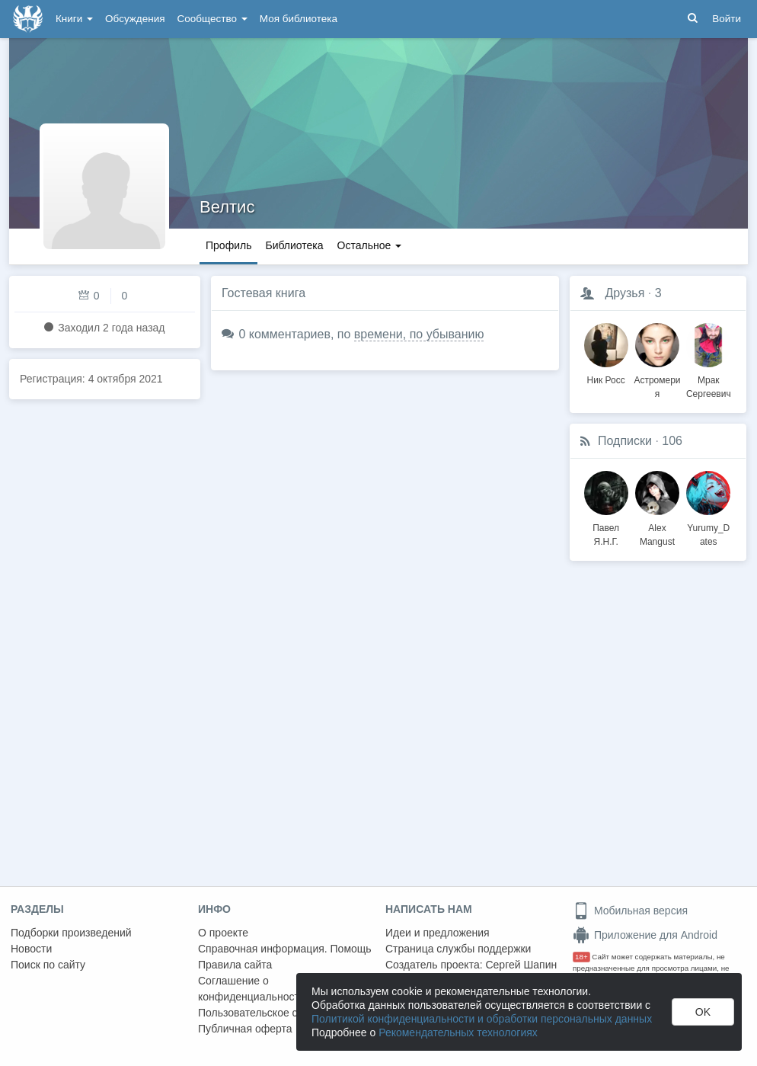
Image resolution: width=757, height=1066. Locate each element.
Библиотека (294, 245)
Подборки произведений (71, 933)
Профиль (228, 245)
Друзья (624, 293)
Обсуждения (134, 18)
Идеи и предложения (437, 933)
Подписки (625, 440)
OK (703, 1012)
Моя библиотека (298, 18)
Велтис (227, 206)
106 (672, 440)
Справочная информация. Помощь (285, 949)
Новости (31, 949)
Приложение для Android (645, 935)
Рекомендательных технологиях (458, 1032)
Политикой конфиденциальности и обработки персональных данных (481, 1019)
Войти (726, 18)
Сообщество (212, 18)
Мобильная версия (630, 910)
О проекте (223, 933)
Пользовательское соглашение (275, 1013)
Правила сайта (235, 965)
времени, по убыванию (419, 334)
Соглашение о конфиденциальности (251, 989)
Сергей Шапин (521, 965)
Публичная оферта (245, 1029)
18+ (581, 956)
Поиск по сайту (48, 965)
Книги (74, 18)
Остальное (369, 245)
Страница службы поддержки (458, 949)
